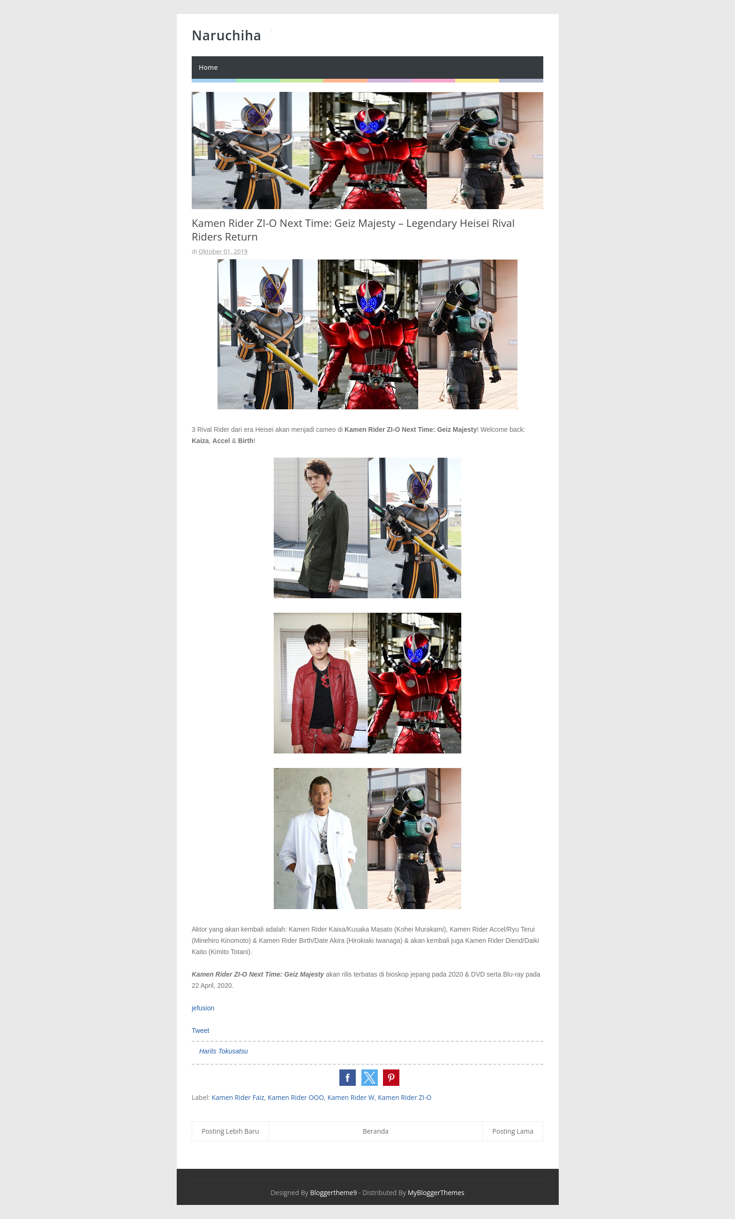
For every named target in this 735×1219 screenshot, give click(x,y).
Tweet (200, 1030)
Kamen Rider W (350, 1097)
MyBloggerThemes (436, 1192)
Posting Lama (512, 1131)
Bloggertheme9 (333, 1192)
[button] (347, 1077)
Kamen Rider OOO (296, 1097)
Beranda (376, 1131)
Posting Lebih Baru (230, 1131)
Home (208, 67)
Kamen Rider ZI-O (405, 1097)
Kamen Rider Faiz (237, 1097)
